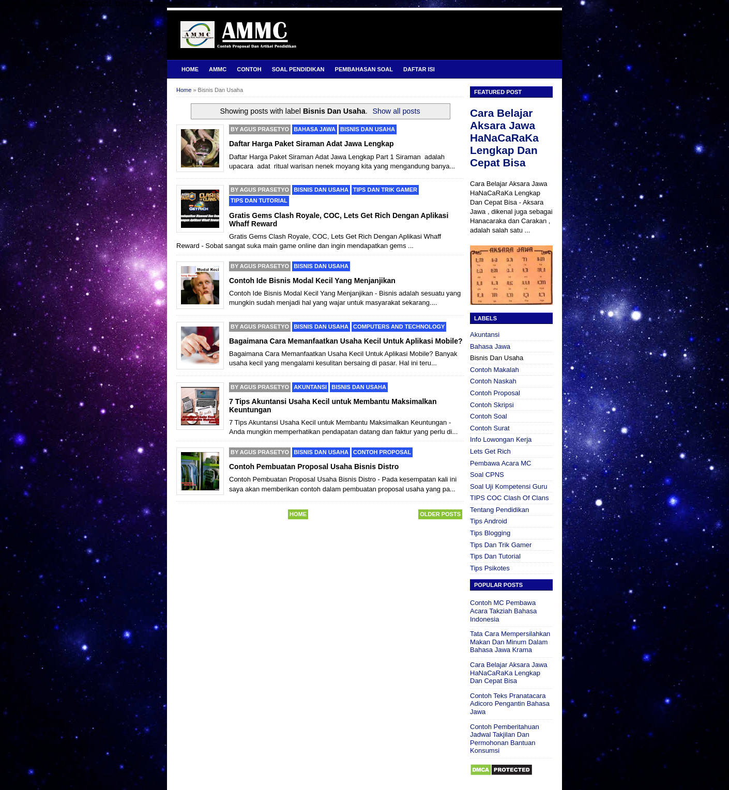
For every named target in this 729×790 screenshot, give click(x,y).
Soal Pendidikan (298, 69)
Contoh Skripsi (492, 405)
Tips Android (488, 521)
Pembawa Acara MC (500, 463)
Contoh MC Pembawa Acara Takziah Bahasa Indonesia (503, 611)
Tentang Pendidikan (499, 510)
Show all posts (396, 111)
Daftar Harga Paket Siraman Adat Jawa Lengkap (311, 144)
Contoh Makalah (494, 370)
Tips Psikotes (490, 568)
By (260, 129)
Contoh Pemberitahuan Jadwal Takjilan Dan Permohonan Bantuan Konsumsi (504, 739)
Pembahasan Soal (364, 69)
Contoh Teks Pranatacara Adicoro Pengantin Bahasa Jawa (510, 704)
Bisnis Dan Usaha (367, 129)
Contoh (249, 69)
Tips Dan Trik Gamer (385, 190)
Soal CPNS (487, 474)
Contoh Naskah (493, 381)
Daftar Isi (419, 69)
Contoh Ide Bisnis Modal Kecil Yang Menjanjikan (312, 280)
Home (190, 69)
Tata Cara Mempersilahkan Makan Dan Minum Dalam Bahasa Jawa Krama (510, 642)
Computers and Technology (399, 326)
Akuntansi (310, 387)
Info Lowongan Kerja (500, 439)
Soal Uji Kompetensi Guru (509, 486)
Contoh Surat (490, 428)
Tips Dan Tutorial (259, 200)
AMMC (217, 69)
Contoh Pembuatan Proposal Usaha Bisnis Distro (314, 466)
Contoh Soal (488, 416)
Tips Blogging (490, 533)
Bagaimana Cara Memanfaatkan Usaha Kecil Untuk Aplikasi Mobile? (346, 341)
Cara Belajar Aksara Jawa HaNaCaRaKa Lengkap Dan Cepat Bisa (504, 137)
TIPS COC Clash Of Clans (509, 498)
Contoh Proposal (382, 452)
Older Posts (440, 514)
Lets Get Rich (490, 451)
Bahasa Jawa (315, 129)
